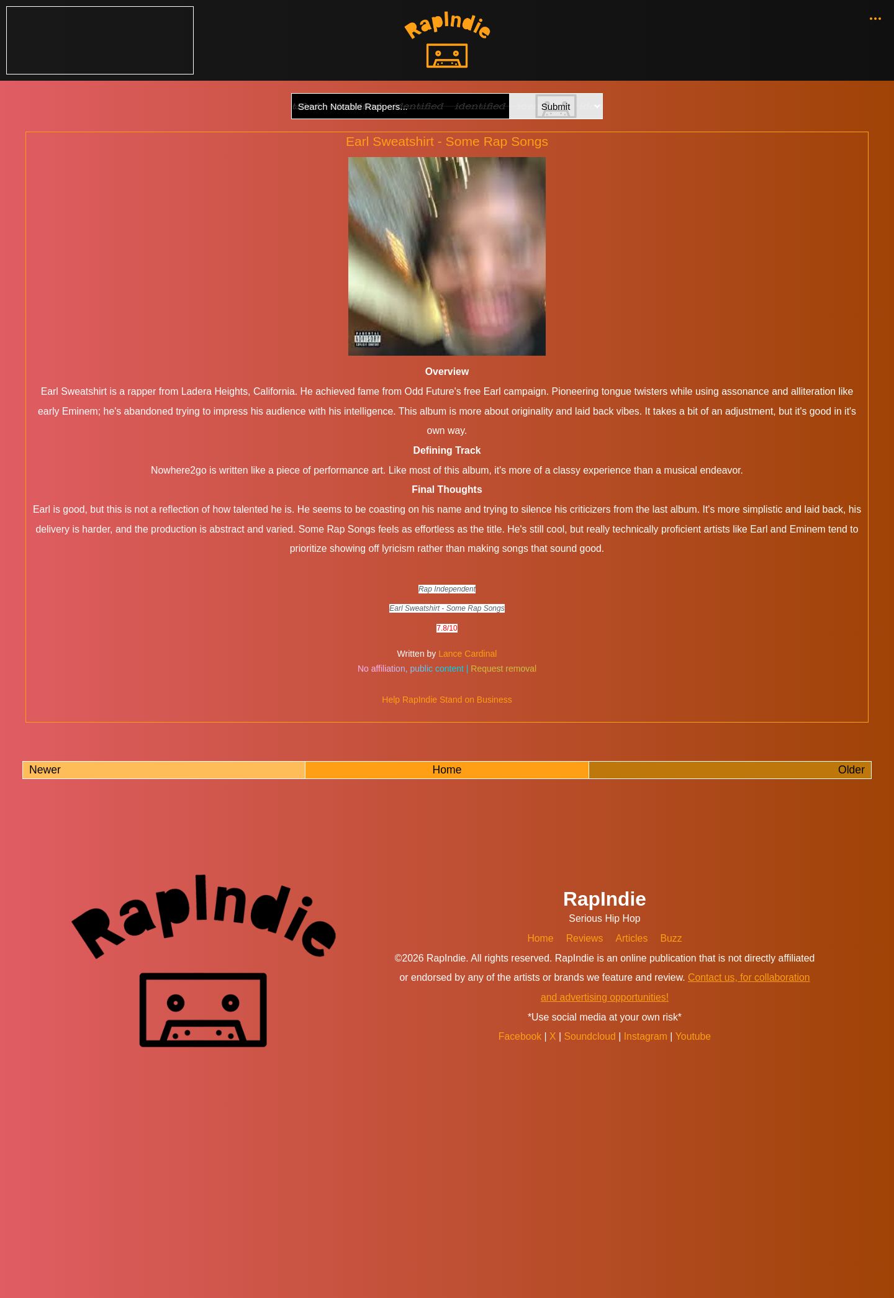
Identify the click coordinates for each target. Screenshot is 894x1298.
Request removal (503, 669)
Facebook (521, 1036)
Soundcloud (591, 1036)
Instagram (647, 1036)
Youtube (692, 1036)
